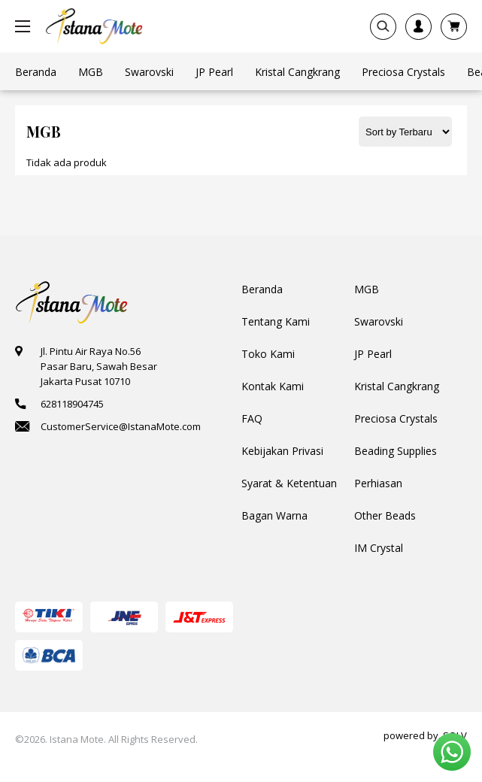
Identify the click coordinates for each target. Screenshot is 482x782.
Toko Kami (268, 354)
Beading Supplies (395, 451)
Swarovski (378, 321)
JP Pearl (373, 354)
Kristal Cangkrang (396, 386)
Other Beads (385, 515)
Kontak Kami (272, 386)
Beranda (262, 289)
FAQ (251, 418)
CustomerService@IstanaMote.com (121, 426)
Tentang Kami (275, 321)
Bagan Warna (274, 515)
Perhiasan (378, 483)
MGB (366, 289)
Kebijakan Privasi (282, 451)
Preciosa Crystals (396, 418)
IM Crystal (378, 548)
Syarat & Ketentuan (289, 483)
